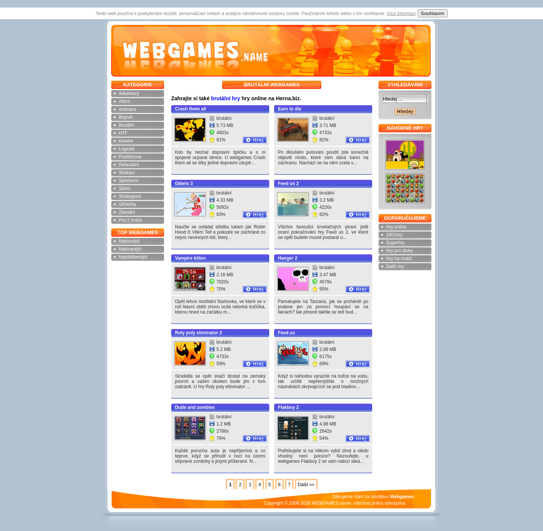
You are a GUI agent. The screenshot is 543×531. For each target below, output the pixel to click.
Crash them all (190, 109)
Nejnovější (129, 241)
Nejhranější (130, 249)
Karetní (126, 141)
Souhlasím (433, 13)
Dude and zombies (195, 407)
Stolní (124, 188)
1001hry (394, 234)
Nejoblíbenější (133, 257)
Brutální (126, 125)
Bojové (126, 117)
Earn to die (289, 109)
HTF (123, 133)
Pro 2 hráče (130, 220)
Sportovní (128, 180)
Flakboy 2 (288, 407)
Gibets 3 (184, 183)
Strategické (130, 196)
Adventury (129, 93)
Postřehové (130, 156)
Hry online (396, 227)
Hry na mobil (398, 258)
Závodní (127, 212)
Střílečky (127, 204)
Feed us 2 (288, 183)
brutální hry (225, 98)
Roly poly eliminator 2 (198, 332)
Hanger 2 (287, 258)
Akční (124, 101)
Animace (128, 109)
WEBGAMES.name (331, 503)
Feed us (286, 332)
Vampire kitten (190, 258)
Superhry (395, 242)
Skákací (127, 172)
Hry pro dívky (399, 250)
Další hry (395, 266)
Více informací (401, 13)
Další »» (306, 484)
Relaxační (129, 164)
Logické (126, 148)
